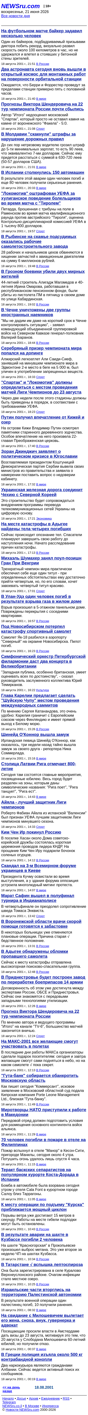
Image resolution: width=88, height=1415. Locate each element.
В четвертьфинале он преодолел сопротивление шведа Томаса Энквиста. (43, 909)
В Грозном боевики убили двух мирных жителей (43, 274)
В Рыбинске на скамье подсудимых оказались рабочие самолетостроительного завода (38, 241)
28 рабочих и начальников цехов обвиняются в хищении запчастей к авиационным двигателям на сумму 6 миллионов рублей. (42, 256)
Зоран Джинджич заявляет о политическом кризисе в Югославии (39, 454)
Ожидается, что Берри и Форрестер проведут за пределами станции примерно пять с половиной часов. (43, 89)
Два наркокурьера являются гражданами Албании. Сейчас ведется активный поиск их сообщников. (40, 1369)
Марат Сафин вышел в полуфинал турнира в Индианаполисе (37, 898)
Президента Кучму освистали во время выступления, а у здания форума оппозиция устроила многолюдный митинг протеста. (39, 881)
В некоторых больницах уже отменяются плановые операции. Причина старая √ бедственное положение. (36, 936)
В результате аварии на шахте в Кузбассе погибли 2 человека (34, 1237)
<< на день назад (11, 1389)
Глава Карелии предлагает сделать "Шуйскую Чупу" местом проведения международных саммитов (40, 700)
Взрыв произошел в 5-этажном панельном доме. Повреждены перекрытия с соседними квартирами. (43, 611)
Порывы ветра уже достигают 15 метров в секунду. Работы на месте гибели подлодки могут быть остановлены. (39, 1219)
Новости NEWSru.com (22, 1410)
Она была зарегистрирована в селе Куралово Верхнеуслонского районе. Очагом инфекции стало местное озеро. (41, 1275)
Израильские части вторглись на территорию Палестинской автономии (41, 1292)
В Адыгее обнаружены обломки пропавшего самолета (34, 954)
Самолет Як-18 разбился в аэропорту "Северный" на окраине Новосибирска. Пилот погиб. (41, 641)
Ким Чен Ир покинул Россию (31, 832)
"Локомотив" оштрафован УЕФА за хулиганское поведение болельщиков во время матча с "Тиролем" (41, 198)
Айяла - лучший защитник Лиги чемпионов (33, 804)
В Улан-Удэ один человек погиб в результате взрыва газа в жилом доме (41, 599)
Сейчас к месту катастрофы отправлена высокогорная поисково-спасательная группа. (41, 964)
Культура (42, 690)
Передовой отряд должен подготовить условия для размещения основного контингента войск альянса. (42, 1125)
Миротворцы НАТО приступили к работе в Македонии (43, 1112)
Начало (8, 1398)
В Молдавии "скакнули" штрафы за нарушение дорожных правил (38, 136)
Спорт (40, 128)
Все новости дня (15, 16)
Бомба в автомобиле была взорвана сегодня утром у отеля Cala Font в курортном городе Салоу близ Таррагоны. (40, 1189)
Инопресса (50, 1406)
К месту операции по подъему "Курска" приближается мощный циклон (42, 1207)
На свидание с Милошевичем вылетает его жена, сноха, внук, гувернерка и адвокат (42, 1320)
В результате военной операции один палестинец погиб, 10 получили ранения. (37, 1303)
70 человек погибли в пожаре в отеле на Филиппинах (43, 1142)
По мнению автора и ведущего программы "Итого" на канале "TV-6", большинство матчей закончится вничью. (42, 1026)
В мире (41, 98)
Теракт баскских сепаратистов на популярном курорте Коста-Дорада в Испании (40, 1174)
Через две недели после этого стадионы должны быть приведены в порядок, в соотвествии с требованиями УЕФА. (43, 402)
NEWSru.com (20, 6)
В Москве (32, 1406)
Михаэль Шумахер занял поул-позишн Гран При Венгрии (41, 560)
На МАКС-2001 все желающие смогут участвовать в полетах (39, 1044)
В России (42, 64)
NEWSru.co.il (12, 1406)
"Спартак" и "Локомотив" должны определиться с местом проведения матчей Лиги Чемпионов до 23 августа (41, 387)
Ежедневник (50, 1398)
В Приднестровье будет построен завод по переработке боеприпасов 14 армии (43, 979)
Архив (33, 1398)
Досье (21, 1398)
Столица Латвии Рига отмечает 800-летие (38, 766)
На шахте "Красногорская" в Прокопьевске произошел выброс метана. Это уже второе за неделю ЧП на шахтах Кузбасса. (41, 1249)
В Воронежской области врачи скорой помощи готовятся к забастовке (41, 924)
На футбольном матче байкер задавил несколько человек (41, 33)
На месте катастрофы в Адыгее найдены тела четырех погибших (36, 526)
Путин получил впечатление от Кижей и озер (42, 419)
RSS (66, 1398)
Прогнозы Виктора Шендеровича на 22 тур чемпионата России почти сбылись (42, 106)
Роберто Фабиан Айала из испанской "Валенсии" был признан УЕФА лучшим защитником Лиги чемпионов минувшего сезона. (44, 817)
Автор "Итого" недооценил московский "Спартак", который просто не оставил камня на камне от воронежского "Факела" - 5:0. (42, 119)
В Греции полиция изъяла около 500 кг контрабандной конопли (42, 1357)
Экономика (44, 518)
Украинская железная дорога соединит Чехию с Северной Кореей (42, 492)
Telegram (9, 1402)
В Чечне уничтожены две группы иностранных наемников (35, 312)
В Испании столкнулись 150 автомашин (42, 172)
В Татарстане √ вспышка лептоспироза (42, 1264)
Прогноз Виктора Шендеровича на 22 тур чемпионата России (40, 1014)
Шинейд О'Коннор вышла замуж (35, 734)
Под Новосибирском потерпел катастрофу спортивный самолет (36, 629)
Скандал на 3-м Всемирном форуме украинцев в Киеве (38, 868)
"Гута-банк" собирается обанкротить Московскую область (39, 1078)
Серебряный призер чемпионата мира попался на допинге (41, 350)
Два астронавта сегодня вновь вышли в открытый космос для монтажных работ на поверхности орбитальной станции (43, 74)
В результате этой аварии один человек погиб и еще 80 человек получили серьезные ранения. (42, 180)
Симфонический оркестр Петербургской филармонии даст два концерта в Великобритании (43, 661)
